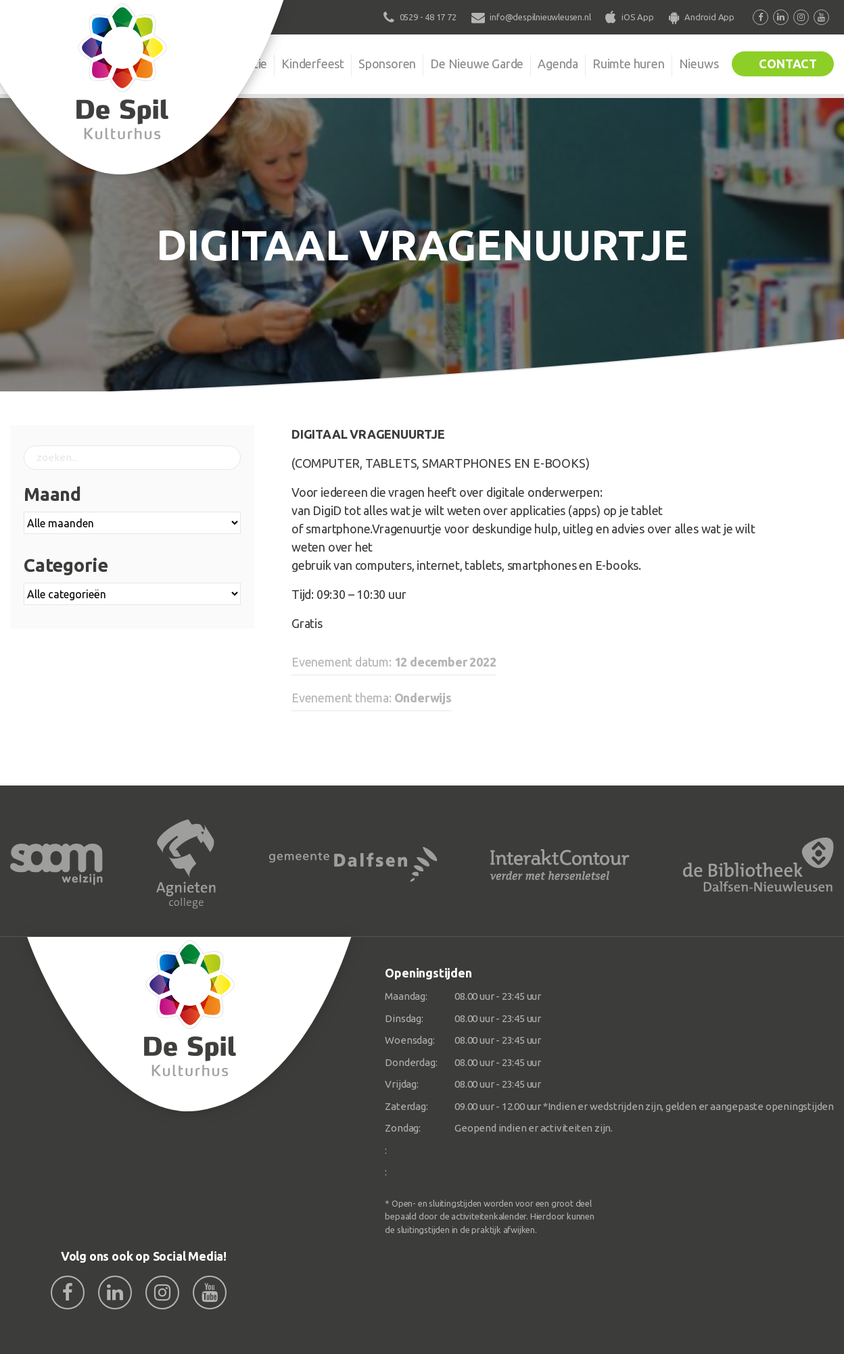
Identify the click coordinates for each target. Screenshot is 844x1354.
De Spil (166, 63)
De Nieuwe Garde (476, 63)
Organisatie (236, 63)
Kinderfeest (312, 63)
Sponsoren (387, 63)
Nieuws (699, 63)
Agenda (558, 63)
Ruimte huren (628, 63)
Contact (788, 63)
